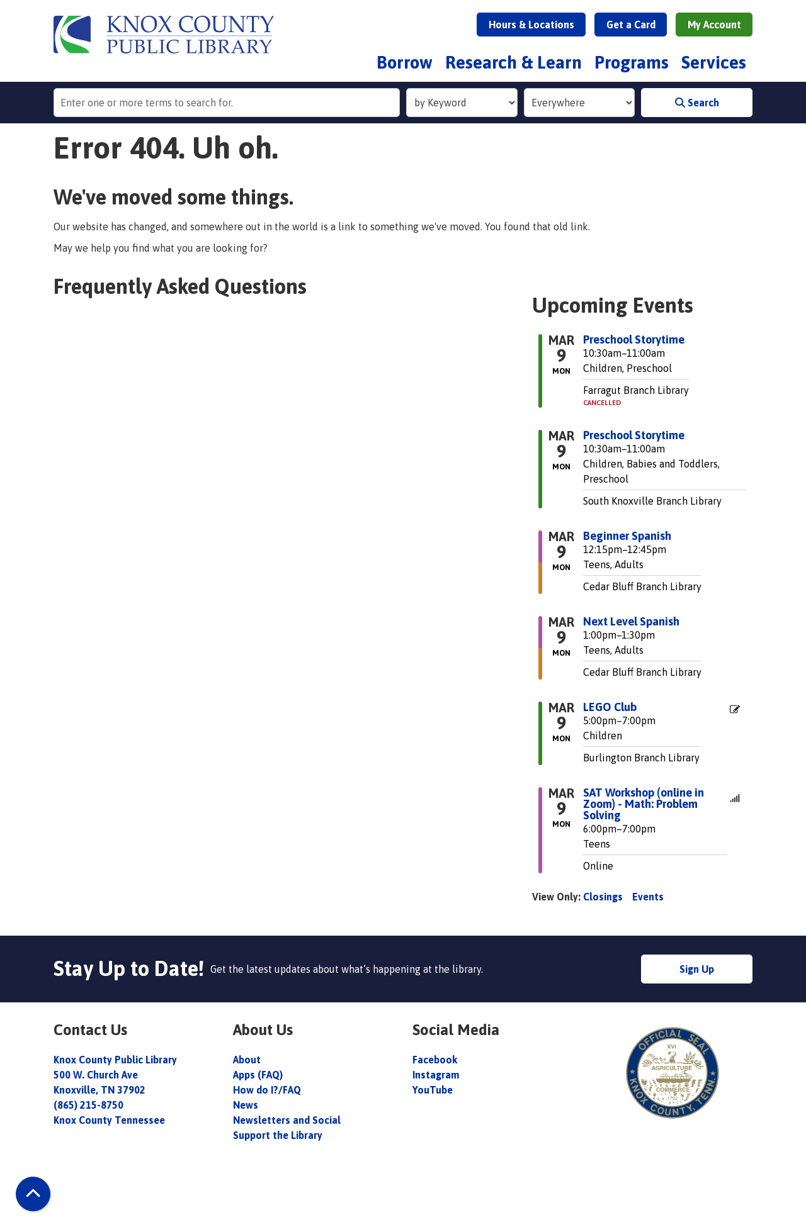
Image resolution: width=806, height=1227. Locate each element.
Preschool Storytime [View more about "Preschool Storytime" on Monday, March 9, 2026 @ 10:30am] (633, 339)
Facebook (434, 1059)
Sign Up (696, 969)
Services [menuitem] (713, 62)
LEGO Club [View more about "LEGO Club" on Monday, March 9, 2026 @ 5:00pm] (610, 707)
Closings (603, 896)
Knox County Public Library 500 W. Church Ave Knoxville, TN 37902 (115, 1074)
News (245, 1105)
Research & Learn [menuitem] (513, 62)
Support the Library (279, 1135)
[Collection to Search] (579, 102)
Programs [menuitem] (631, 62)
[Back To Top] (33, 1194)
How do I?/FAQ (267, 1089)
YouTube (432, 1089)
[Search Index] (462, 102)
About (248, 1059)
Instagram (435, 1074)
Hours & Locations (531, 24)
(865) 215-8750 (88, 1105)
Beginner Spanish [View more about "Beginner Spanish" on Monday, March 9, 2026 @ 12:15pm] (627, 536)
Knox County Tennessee (109, 1120)
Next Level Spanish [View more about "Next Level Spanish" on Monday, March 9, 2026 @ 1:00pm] (631, 621)
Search (697, 102)
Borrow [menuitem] (405, 62)
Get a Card (631, 24)
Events (648, 896)
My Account (714, 24)
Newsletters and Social (287, 1120)
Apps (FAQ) (258, 1074)
